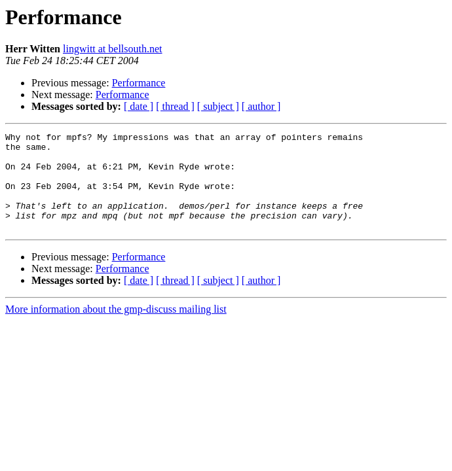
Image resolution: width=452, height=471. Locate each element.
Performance (139, 82)
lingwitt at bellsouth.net (112, 48)
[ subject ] (218, 106)
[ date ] (138, 106)
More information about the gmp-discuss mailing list (116, 328)
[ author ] (261, 106)
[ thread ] (175, 106)
